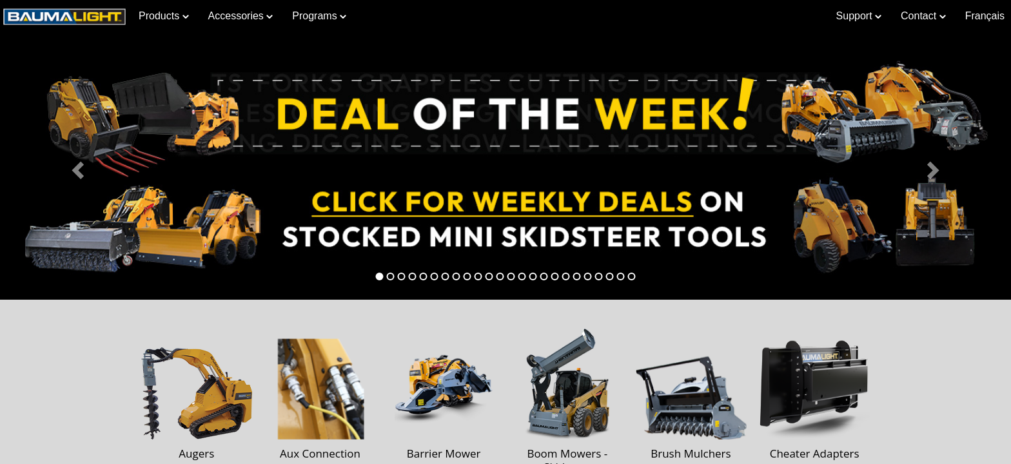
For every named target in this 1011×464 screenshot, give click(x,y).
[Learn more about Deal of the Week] (505, 166)
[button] (76, 166)
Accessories (240, 15)
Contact (923, 15)
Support (858, 15)
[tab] (380, 276)
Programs (319, 15)
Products (164, 15)
